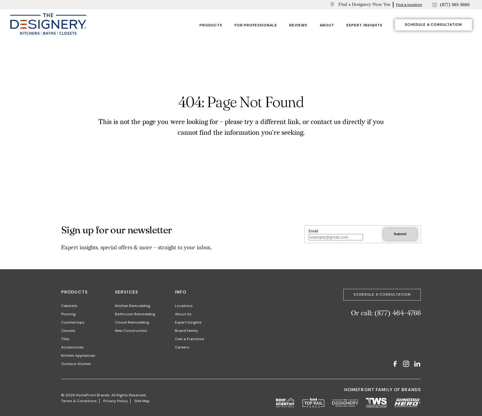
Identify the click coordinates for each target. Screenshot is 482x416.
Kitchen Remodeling (132, 305)
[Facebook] (395, 364)
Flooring (68, 314)
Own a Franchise (189, 338)
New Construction (131, 330)
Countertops (73, 322)
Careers (182, 347)
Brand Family (186, 330)
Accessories (72, 347)
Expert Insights (364, 25)
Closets (68, 330)
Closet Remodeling (132, 322)
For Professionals (256, 25)
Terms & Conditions (79, 401)
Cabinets (69, 305)
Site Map (142, 401)
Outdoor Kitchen (76, 363)
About (327, 25)
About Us (183, 314)
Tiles (65, 338)
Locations (184, 305)
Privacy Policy (115, 401)
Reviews (298, 25)
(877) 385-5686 (455, 4)
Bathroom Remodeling (135, 314)
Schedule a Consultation (433, 24)
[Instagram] (406, 364)
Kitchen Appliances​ (78, 355)
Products (211, 25)
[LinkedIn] (417, 364)
